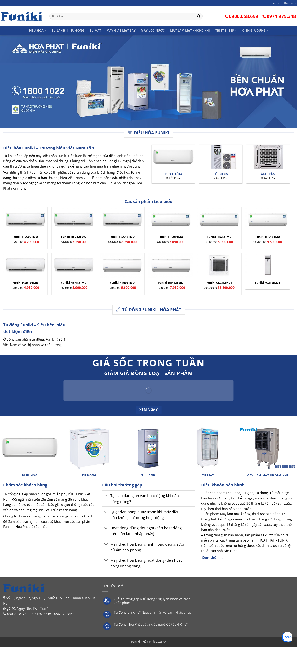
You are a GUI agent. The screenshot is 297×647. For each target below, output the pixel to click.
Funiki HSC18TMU (122, 237)
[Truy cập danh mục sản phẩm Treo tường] (173, 164)
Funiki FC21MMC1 (267, 283)
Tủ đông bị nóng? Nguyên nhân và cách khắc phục (152, 612)
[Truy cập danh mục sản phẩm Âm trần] (268, 164)
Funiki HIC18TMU (267, 237)
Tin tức (275, 3)
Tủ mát (95, 30)
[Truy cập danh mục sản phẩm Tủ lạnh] (148, 453)
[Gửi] (198, 16)
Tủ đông (77, 30)
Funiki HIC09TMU (170, 237)
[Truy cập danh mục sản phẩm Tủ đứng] (220, 164)
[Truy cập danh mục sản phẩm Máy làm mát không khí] (267, 453)
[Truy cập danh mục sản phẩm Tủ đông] (89, 453)
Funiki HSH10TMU (25, 283)
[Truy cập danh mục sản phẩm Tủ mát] (208, 453)
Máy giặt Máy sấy (121, 30)
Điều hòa (37, 30)
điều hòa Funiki (55, 156)
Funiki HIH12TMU (170, 283)
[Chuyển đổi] (106, 496)
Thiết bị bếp (226, 30)
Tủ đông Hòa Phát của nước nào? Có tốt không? (151, 624)
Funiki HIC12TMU (219, 237)
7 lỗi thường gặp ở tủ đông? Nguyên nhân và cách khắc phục (152, 601)
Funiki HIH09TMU (122, 283)
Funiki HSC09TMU (25, 237)
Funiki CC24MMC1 (219, 283)
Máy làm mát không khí (190, 30)
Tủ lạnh (58, 30)
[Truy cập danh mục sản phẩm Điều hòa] (29, 453)
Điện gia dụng (255, 30)
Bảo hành (290, 3)
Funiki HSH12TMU (74, 283)
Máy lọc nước (153, 30)
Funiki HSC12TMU (73, 237)
